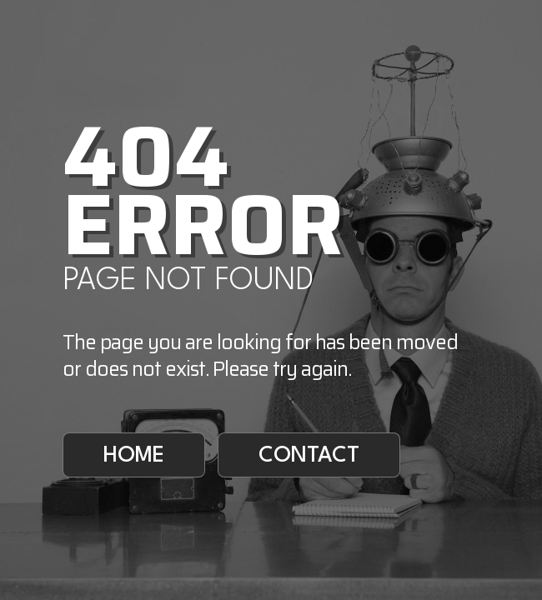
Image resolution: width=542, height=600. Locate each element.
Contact (308, 456)
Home (133, 456)
